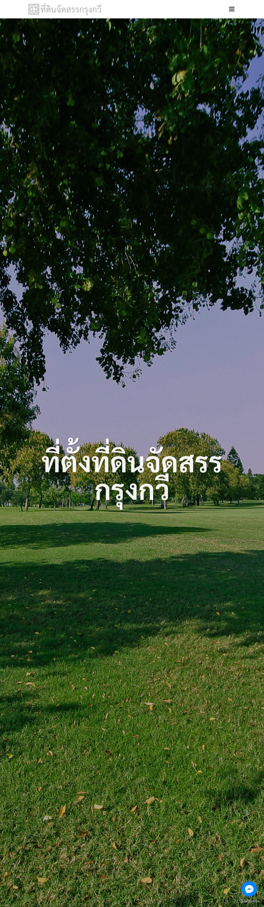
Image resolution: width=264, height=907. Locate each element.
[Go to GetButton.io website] (249, 901)
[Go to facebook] (249, 889)
